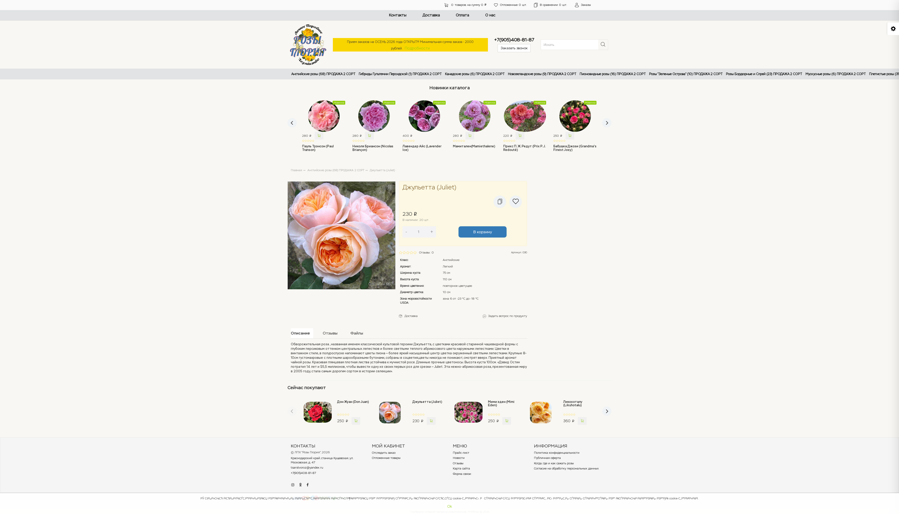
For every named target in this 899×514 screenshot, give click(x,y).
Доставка (431, 15)
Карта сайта (461, 468)
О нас (490, 15)
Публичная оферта (547, 458)
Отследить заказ (383, 453)
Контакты (397, 15)
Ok (449, 506)
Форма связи (462, 474)
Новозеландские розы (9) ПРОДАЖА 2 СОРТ (542, 74)
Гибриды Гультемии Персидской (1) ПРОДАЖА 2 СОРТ (400, 74)
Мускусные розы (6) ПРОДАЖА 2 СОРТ (836, 74)
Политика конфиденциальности (556, 453)
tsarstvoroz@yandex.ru (307, 467)
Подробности (417, 48)
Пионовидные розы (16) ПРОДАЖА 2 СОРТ (613, 74)
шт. (510, 5)
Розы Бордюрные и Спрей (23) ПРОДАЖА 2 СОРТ (764, 74)
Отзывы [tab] (330, 333)
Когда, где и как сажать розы (554, 463)
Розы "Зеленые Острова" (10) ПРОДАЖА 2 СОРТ (686, 74)
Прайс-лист (461, 453)
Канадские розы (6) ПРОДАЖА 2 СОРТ (475, 74)
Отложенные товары (386, 458)
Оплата (462, 15)
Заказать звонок (514, 48)
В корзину (482, 231)
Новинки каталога (449, 88)
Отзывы (458, 463)
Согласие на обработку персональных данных (566, 468)
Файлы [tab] (356, 333)
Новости (459, 458)
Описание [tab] (300, 333)
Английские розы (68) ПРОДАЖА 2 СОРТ (323, 74)
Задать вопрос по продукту (507, 316)
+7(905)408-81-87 (514, 40)
